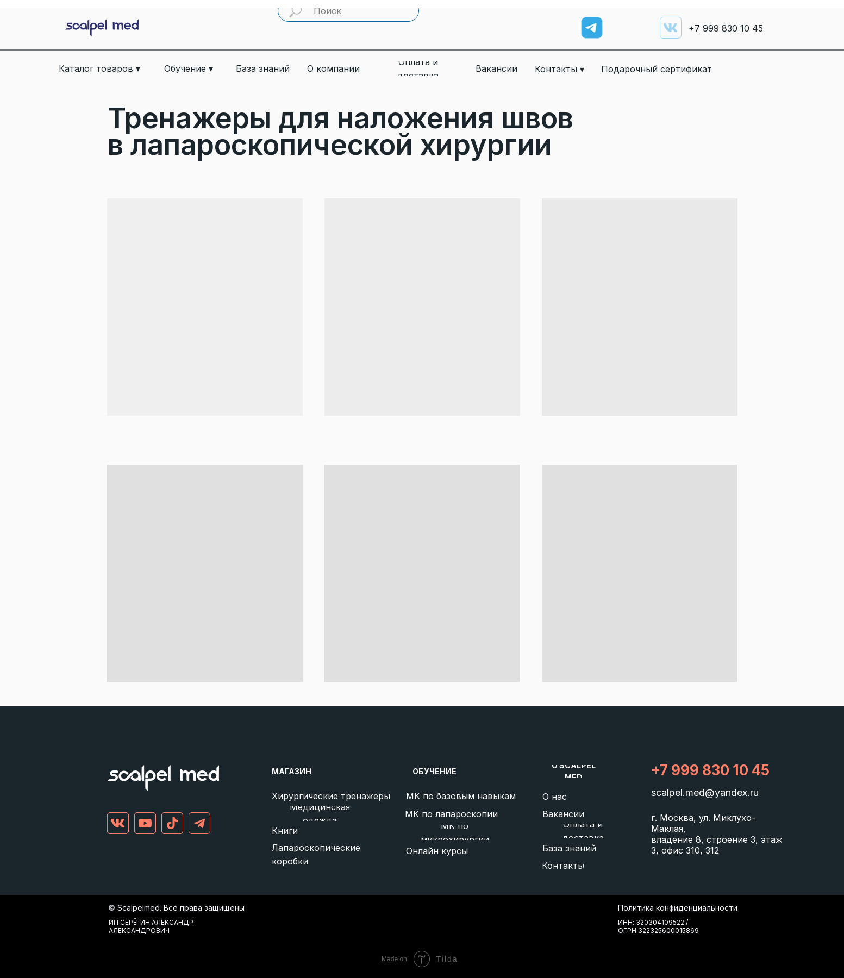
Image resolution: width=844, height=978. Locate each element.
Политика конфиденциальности (677, 907)
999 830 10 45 (726, 28)
